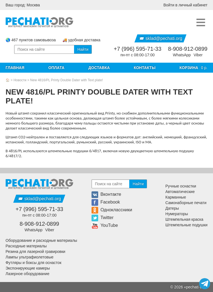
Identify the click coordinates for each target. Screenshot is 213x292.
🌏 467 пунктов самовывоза (31, 40)
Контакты (144, 67)
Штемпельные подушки (186, 225)
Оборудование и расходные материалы (41, 240)
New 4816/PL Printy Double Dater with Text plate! (66, 80)
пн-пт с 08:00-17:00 (137, 55)
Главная (15, 67)
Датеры (172, 208)
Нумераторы (176, 214)
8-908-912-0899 (187, 49)
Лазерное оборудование (27, 273)
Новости (20, 80)
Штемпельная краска (184, 219)
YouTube (105, 225)
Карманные (175, 197)
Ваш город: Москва (23, 5)
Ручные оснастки (180, 186)
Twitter (102, 217)
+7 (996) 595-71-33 (137, 49)
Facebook (106, 202)
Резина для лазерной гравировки (35, 251)
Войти (185, 5)
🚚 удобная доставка (81, 40)
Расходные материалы (26, 246)
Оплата (56, 67)
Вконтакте (106, 194)
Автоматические (180, 191)
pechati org (195, 287)
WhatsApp (182, 55)
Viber (198, 55)
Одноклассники (112, 209)
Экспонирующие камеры (28, 268)
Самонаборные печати (185, 202)
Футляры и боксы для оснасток (33, 262)
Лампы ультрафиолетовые (30, 257)
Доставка (99, 67)
